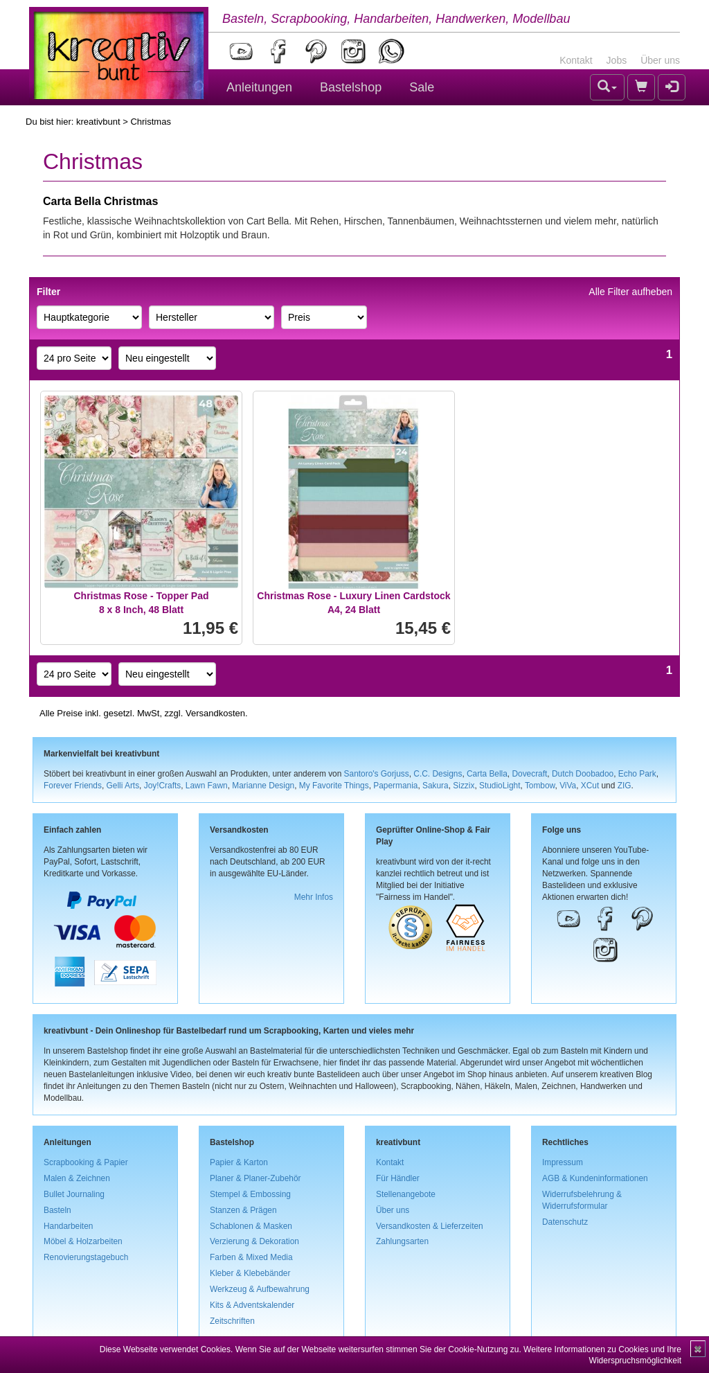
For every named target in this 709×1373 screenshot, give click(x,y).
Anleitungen (259, 87)
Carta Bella (487, 774)
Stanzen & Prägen (243, 1210)
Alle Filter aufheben (630, 291)
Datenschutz (565, 1222)
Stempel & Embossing (250, 1194)
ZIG (624, 785)
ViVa (567, 785)
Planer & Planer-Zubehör (255, 1178)
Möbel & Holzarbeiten (83, 1241)
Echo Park (637, 774)
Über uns (660, 60)
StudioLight (500, 785)
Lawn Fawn (207, 785)
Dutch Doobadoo (582, 774)
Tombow (540, 785)
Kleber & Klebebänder (250, 1273)
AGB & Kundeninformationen (595, 1178)
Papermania (395, 785)
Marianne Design (263, 785)
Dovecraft (529, 774)
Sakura (435, 785)
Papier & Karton (239, 1162)
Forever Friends (73, 785)
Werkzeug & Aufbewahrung (259, 1289)
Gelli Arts (123, 785)
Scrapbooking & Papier (86, 1162)
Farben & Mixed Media (251, 1257)
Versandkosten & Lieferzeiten (429, 1226)
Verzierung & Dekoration (254, 1241)
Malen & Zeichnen (77, 1178)
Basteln (57, 1210)
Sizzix (463, 785)
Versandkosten (215, 713)
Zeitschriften (232, 1321)
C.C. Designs (437, 774)
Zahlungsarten (402, 1241)
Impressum (562, 1162)
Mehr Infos (313, 897)
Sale (421, 87)
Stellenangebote (406, 1194)
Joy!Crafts (162, 785)
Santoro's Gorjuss (376, 774)
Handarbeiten (68, 1226)
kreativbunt (98, 121)
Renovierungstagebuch (86, 1257)
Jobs (617, 60)
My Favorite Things (334, 785)
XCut (590, 785)
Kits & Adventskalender (252, 1305)
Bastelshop (351, 87)
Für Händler (398, 1178)
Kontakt (575, 60)
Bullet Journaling (74, 1194)
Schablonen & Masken (251, 1226)
